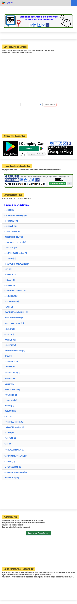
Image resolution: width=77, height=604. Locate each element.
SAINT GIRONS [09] (11, 296)
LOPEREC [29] (9, 384)
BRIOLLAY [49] (9, 280)
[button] (74, 3)
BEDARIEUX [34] (10, 345)
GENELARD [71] (9, 285)
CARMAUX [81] (9, 462)
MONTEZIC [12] (9, 379)
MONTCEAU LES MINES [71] (14, 318)
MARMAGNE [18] (10, 411)
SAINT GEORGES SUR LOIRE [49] (15, 456)
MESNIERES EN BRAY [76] (13, 237)
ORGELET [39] (9, 210)
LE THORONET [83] (11, 221)
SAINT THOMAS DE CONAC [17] (15, 253)
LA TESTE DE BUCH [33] (12, 467)
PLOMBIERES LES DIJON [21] (14, 351)
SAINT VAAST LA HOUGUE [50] (15, 242)
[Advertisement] (38, 120)
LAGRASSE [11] (9, 367)
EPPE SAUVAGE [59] (11, 302)
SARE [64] (7, 444)
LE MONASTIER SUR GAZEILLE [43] (16, 264)
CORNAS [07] (9, 335)
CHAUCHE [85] (9, 329)
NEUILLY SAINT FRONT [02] (14, 323)
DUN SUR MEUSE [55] (12, 390)
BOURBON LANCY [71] (12, 373)
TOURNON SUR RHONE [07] (13, 422)
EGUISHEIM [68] (9, 340)
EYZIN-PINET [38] (10, 400)
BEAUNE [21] (8, 307)
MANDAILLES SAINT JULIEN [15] (15, 312)
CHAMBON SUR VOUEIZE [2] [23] (15, 216)
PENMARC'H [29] (10, 275)
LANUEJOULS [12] (10, 248)
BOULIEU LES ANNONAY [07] (14, 450)
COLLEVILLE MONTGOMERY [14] (15, 472)
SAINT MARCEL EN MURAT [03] (15, 291)
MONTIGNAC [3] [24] (11, 478)
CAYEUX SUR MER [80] (12, 232)
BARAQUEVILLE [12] (11, 361)
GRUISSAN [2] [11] (10, 226)
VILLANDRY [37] (10, 259)
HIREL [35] (8, 356)
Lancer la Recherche (50, 104)
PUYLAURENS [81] (10, 395)
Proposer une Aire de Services (38, 533)
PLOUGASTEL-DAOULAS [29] (14, 427)
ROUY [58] (7, 269)
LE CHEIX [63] (9, 433)
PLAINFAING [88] (10, 438)
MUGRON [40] (9, 406)
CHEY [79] (7, 417)
